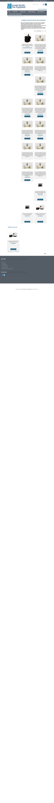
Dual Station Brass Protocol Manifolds (13, 267)
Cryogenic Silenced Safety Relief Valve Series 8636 (13, 60)
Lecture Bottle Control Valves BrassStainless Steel (12, 735)
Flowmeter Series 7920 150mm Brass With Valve (13, 568)
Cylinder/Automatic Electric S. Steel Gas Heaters (13, 98)
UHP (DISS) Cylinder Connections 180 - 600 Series (13, 404)
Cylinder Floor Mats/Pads (11, 87)
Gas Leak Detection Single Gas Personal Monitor (12, 654)
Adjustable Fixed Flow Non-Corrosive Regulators (13, 139)
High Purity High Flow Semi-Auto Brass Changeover (13, 275)
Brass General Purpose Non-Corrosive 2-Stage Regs (13, 149)
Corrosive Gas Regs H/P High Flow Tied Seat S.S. (13, 177)
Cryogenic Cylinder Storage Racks (12, 58)
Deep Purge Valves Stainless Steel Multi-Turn (13, 707)
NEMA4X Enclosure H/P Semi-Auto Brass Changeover (13, 291)
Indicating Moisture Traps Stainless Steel (13, 670)
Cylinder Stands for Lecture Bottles (13, 117)
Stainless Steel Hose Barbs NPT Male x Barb (13, 521)
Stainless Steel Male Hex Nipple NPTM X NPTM (13, 531)
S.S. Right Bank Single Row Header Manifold (13, 301)
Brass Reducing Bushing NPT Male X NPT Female (13, 502)
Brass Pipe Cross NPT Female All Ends (13, 496)
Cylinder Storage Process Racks (12, 119)
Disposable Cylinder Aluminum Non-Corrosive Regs (13, 189)
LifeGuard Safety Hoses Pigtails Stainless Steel (12, 46)
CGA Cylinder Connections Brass (12, 391)
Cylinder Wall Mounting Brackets (12, 123)
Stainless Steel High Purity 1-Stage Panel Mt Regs (13, 237)
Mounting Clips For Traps (11, 672)
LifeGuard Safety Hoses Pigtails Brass (13, 38)
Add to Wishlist (10, 772)
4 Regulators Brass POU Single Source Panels (13, 380)
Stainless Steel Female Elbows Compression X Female (12, 453)
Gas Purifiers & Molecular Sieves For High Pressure (13, 663)
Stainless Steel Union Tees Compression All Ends (11, 467)
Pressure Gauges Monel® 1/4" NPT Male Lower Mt (13, 700)
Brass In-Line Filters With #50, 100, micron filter (13, 623)
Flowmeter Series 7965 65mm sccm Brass (13, 576)
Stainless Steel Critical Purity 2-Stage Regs (13, 221)
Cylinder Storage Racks (11, 121)
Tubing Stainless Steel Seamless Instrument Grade (12, 65)
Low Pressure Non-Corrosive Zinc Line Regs (13, 207)
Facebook (2, 796)
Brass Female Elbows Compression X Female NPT (13, 430)
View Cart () (44, 0)
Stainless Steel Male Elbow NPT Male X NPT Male (13, 526)
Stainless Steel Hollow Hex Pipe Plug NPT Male (13, 518)
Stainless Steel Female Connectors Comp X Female (13, 450)
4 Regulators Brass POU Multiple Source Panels (12, 361)
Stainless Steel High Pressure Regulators (12, 234)
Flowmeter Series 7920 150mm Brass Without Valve (13, 566)
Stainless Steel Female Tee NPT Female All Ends (13, 515)
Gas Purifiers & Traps (11, 656)
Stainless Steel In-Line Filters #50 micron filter (12, 639)
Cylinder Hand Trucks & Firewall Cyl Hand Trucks (13, 132)
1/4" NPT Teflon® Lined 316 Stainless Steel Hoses (13, 687)
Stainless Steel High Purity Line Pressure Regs (12, 250)
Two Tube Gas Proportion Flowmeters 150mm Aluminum (13, 609)
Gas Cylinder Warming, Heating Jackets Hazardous (13, 82)
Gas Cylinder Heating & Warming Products (12, 85)
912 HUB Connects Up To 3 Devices (13, 312)
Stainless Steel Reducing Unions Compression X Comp (12, 461)
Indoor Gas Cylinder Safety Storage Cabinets (13, 69)
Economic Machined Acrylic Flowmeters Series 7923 (13, 557)
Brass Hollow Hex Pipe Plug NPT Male (13, 480)
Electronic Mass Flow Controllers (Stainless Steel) (12, 415)
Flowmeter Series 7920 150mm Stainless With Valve (12, 574)
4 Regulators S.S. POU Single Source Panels (13, 383)
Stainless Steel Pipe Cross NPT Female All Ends (13, 537)
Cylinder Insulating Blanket (11, 90)
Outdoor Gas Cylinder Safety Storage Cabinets (13, 72)
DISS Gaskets (10, 402)
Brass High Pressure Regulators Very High (13, 160)
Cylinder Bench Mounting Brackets (13, 104)
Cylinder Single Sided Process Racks (13, 112)
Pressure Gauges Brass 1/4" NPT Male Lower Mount (13, 697)
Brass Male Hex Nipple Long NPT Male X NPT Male (13, 490)
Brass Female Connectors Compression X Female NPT (13, 427)
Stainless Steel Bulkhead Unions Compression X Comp (12, 448)
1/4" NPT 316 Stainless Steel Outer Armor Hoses (13, 684)
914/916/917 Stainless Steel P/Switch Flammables (13, 326)
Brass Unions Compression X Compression (12, 445)
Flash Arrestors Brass (11, 551)
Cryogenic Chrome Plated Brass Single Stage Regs (13, 56)
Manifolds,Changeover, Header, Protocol (13, 255)
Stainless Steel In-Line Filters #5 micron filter (13, 634)
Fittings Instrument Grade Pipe (12, 471)
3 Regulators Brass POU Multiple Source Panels (12, 356)
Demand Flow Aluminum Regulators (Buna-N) (13, 181)
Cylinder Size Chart (10, 77)
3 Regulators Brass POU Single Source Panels (13, 375)
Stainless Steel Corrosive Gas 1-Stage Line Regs (13, 210)
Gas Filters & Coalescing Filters (12, 615)
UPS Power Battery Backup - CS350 (13, 340)
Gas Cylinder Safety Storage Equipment (13, 102)
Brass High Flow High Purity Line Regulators (12, 154)
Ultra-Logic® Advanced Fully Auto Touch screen (13, 308)
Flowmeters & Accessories (11, 555)
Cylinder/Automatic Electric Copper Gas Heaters (13, 96)
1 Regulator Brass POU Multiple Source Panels (13, 345)
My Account (8, 0)
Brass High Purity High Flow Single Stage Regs (13, 163)
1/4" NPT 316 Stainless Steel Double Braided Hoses (13, 682)
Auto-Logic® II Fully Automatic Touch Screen (13, 258)
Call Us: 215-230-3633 (42, 9)
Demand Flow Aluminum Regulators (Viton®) (13, 184)
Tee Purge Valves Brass (11, 709)
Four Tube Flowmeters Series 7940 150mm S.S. (13, 595)
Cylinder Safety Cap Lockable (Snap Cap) (13, 110)
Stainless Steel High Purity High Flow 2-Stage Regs (13, 248)
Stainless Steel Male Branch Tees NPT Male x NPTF (13, 523)
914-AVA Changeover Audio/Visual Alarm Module (12, 319)
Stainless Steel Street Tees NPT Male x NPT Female (13, 548)
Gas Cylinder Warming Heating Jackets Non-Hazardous (13, 79)
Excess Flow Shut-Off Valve (12, 22)
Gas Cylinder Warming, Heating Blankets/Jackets (12, 75)
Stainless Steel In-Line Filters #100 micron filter (13, 642)
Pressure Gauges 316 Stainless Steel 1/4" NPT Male (13, 694)
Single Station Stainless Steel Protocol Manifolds (13, 305)
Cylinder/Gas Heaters (11, 100)
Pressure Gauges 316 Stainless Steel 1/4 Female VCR (13, 692)
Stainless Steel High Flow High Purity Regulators (13, 229)
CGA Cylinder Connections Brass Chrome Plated (12, 394)
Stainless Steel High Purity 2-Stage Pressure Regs (13, 242)
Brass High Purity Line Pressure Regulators (12, 166)
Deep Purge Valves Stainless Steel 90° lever (13, 704)
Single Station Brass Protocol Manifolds (13, 303)
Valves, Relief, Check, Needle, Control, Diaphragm (13, 720)
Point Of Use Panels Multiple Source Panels (13, 342)
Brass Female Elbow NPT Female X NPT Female (13, 474)
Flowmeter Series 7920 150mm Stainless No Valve (12, 571)
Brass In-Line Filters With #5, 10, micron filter (13, 620)
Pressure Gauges (10, 689)
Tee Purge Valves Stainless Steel (12, 714)
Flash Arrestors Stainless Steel (12, 553)
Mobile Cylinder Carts (11, 126)
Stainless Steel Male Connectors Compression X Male (12, 456)
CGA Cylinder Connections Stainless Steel (13, 398)
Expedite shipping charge (11, 36)
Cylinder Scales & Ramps (11, 385)
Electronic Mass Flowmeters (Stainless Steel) (13, 420)
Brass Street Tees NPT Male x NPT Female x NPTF (13, 507)
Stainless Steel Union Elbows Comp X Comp (13, 464)
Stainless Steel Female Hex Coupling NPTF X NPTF (13, 512)
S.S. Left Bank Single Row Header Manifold (12, 298)
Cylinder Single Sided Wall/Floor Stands (13, 114)
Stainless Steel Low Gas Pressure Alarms (12, 338)
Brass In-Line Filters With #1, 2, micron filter (13, 618)
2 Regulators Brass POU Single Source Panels (13, 369)
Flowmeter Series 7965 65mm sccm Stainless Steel (13, 584)
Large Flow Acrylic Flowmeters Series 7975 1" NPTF (13, 601)
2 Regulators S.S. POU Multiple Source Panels (13, 353)
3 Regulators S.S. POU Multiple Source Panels (13, 358)
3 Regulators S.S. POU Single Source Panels (13, 377)
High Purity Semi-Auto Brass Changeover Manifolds (12, 280)
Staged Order (10, 31)
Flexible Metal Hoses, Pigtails (12, 679)
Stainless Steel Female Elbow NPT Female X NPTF (13, 510)
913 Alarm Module (10, 316)
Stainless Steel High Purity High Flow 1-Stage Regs (13, 245)
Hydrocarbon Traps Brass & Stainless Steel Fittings (13, 665)
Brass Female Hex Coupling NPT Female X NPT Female (12, 476)
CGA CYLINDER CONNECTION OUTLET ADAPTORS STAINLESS (13, 389)
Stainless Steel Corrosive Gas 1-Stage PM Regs (13, 213)
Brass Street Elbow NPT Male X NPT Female (13, 504)
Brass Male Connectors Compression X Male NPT (13, 432)
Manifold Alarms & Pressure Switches (13, 310)
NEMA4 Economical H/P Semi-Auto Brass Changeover (13, 286)
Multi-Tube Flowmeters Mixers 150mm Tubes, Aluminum (13, 603)
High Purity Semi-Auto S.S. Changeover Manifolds (13, 283)
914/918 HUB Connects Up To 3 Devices (12, 331)
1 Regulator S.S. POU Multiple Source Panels (13, 348)
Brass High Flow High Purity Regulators (13, 156)
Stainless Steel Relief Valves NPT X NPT (13, 724)
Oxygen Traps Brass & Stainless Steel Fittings (13, 677)
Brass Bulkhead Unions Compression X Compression (13, 424)
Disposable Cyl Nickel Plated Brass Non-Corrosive (13, 186)
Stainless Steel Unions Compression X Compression (13, 469)
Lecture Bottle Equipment (11, 67)
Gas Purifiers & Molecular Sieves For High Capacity (13, 660)
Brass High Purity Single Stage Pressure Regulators (13, 171)
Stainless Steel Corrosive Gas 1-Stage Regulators (13, 215)
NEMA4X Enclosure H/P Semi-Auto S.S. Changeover (13, 294)
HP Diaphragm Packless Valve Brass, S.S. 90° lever (13, 729)
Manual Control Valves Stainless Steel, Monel (13, 738)
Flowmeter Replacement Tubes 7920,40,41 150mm (12, 563)
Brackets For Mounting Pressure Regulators (12, 141)
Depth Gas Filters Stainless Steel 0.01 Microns (13, 626)
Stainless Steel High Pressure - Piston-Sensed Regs (13, 232)
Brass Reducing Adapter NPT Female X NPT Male (13, 499)
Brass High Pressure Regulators (12, 158)
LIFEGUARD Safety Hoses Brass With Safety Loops (13, 43)
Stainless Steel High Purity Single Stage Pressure (13, 253)
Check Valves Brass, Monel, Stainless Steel (13, 727)
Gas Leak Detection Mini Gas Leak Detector (13, 651)
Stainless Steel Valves (11, 33)
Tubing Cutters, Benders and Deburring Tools (13, 745)
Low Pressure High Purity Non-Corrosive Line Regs (12, 204)
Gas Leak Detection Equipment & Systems (12, 645)
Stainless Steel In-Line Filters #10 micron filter (12, 637)
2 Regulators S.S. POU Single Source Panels (13, 372)
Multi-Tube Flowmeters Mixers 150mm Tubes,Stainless (13, 606)
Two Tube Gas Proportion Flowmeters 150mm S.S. (13, 611)
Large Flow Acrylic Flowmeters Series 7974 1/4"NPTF (13, 598)
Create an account (16, 0)
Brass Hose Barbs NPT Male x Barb (13, 482)
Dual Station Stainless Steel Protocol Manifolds (13, 269)
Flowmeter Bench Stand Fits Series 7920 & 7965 (13, 560)
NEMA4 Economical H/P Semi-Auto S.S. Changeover (13, 288)
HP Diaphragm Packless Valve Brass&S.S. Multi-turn (12, 732)
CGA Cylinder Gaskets (11, 400)
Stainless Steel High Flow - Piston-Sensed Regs (13, 223)
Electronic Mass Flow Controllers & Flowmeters (13, 410)
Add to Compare (16, 772)
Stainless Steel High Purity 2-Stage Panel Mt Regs (13, 240)
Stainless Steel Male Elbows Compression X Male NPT (12, 458)
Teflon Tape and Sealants (11, 742)
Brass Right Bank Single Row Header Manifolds (13, 265)
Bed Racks (9, 27)
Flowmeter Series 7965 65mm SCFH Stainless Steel (13, 590)
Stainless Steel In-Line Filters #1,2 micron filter (12, 631)
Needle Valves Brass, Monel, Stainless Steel (13, 740)
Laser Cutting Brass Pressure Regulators (12, 195)
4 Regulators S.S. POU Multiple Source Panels (13, 364)
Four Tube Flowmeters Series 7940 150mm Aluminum (13, 593)
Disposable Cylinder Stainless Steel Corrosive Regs (13, 192)
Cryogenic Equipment (11, 53)
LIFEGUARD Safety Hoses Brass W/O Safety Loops (13, 41)
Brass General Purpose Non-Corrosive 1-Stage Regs (13, 146)
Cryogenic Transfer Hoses (11, 62)
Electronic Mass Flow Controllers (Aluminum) (12, 412)
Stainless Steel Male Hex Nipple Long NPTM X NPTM (13, 529)
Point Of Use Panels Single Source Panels (13, 367)
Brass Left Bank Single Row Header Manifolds (13, 262)
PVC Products (10, 29)
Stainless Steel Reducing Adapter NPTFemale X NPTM (12, 539)
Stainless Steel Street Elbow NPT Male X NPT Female (13, 545)
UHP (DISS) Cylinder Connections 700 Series (13, 407)
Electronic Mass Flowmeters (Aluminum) (13, 417)
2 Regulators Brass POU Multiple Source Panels (12, 350)
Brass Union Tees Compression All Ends (13, 442)
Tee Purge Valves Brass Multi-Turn (13, 711)
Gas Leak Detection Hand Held (12, 647)
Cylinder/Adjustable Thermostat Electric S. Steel (13, 93)
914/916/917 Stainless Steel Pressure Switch (13, 329)
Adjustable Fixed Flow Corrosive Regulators (12, 136)
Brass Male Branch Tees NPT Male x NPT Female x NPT (13, 485)
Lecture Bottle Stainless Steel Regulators (12, 202)
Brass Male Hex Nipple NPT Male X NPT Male (13, 493)
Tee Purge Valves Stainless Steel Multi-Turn (13, 717)
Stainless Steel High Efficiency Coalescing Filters (12, 629)
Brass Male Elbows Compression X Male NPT (13, 435)
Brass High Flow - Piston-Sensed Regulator (12, 151)
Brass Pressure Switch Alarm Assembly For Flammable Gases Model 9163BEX (40, 192)
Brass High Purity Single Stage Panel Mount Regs (13, 168)
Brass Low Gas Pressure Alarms (12, 335)
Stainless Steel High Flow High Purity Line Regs (13, 226)
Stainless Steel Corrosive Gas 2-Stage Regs (13, 218)
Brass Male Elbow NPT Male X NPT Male (13, 487)
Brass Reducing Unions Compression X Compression (13, 438)
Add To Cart (28, 52)
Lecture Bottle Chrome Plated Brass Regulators (13, 199)
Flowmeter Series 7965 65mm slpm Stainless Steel (13, 587)
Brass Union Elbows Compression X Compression (13, 440)
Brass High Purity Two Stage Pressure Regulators (13, 174)
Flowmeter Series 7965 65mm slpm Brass (13, 579)
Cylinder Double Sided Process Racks (13, 107)
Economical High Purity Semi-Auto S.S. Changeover (13, 277)
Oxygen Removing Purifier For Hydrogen (12, 674)
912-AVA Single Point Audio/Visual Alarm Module (12, 314)
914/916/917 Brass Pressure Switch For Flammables (13, 322)
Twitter (4, 796)
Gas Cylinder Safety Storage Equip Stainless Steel (13, 129)
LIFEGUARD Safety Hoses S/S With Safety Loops (13, 49)
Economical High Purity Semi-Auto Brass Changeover (12, 272)
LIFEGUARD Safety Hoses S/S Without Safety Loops (13, 51)
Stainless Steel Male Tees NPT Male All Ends (13, 534)
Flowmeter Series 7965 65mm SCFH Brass (13, 582)
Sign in (12, 0)
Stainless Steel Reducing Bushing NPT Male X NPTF (13, 542)
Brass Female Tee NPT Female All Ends (13, 478)
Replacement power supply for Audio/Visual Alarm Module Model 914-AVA (27, 45)
